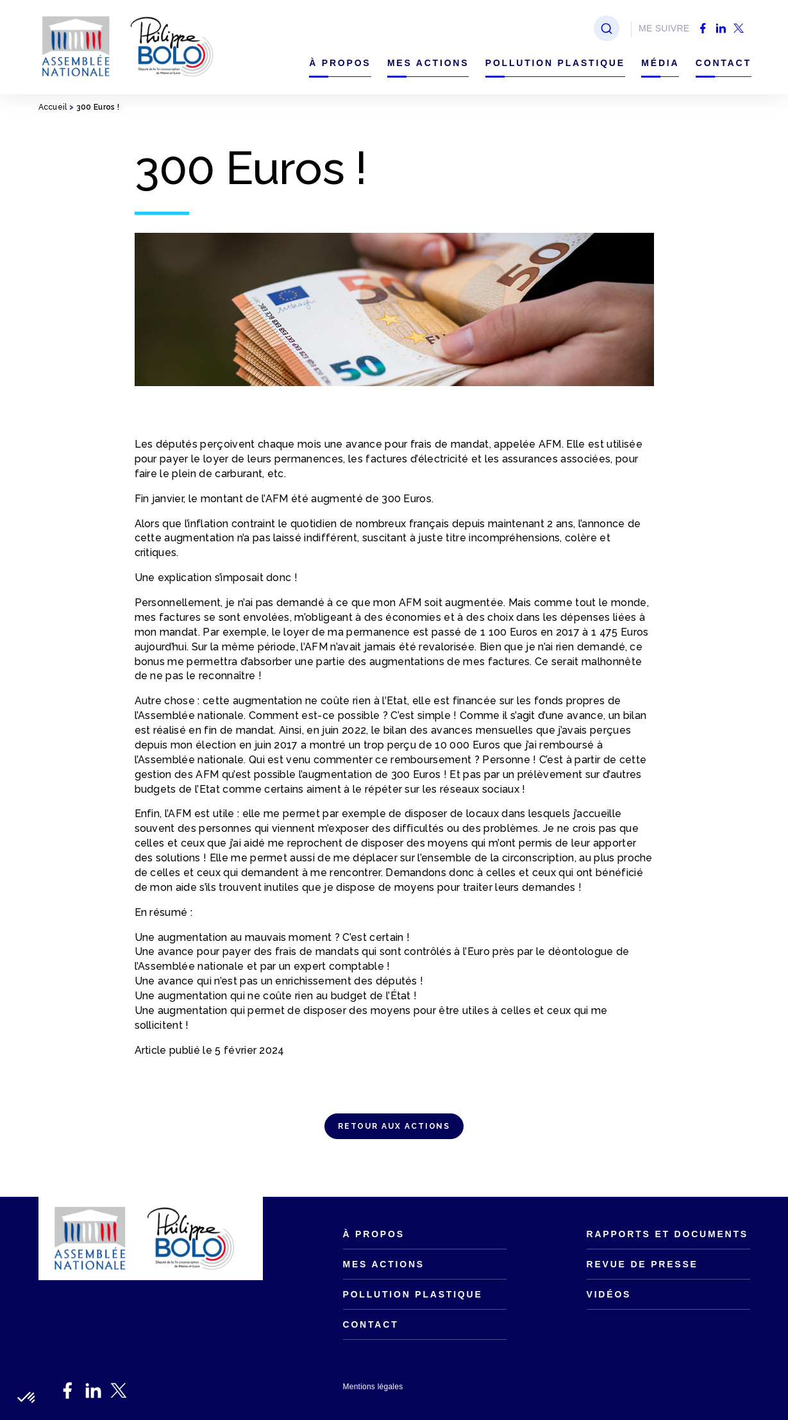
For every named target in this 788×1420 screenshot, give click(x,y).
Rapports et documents (667, 1234)
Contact (723, 63)
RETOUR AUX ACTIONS (394, 1126)
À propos (340, 63)
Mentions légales (373, 1386)
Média (660, 63)
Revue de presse (642, 1264)
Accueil (52, 107)
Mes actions (428, 63)
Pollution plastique (555, 63)
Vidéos (609, 1294)
